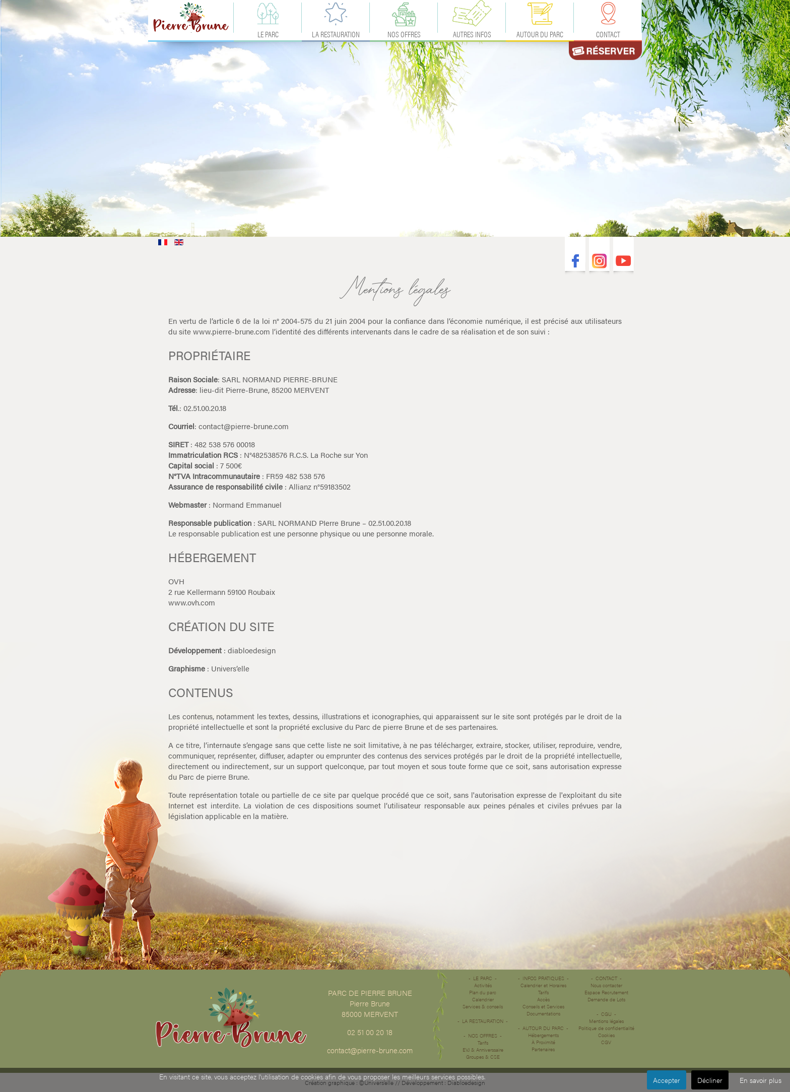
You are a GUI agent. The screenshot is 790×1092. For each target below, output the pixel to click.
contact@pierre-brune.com (244, 426)
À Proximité (543, 1042)
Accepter (666, 1080)
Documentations (543, 1013)
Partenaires (543, 1049)
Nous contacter (606, 985)
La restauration (482, 1021)
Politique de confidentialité (606, 1028)
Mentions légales (606, 1021)
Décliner (709, 1080)
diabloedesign (252, 650)
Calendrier (483, 999)
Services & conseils (483, 1006)
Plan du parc (482, 992)
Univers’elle (230, 668)
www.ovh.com (191, 602)
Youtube (623, 261)
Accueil (191, 17)
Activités (483, 985)
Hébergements (543, 1035)
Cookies (606, 1035)
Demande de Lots (606, 999)
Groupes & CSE (483, 1056)
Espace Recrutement (606, 992)
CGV (606, 1042)
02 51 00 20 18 (369, 1032)
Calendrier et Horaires (543, 985)
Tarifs (483, 1042)
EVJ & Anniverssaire (483, 1049)
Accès (543, 999)
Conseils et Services (543, 1006)
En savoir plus (760, 1080)
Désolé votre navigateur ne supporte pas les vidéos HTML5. (395, 118)
